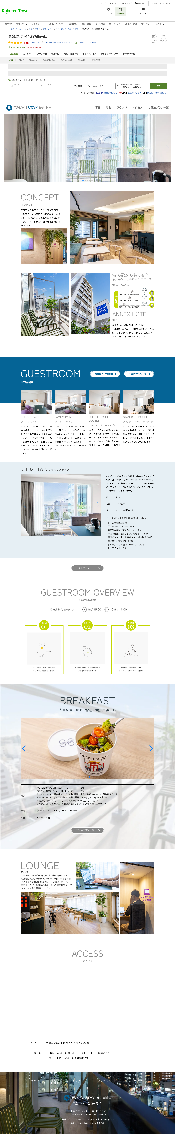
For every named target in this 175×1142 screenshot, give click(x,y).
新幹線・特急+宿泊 (153, 93)
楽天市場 (153, 3)
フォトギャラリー (85, 568)
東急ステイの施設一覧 (85, 1103)
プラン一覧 (42, 54)
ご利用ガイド (113, 3)
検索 (158, 86)
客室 (97, 107)
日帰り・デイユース (37, 80)
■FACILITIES (66, 60)
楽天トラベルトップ (18, 29)
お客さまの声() (109, 54)
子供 (100, 86)
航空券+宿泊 (105, 93)
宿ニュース (28, 54)
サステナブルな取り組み (87, 43)
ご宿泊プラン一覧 (158, 107)
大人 (93, 86)
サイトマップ (126, 3)
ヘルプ (103, 3)
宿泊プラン (17, 80)
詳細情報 (96, 60)
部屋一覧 (55, 54)
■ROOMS (33, 60)
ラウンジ (122, 107)
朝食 (108, 107)
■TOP (21, 60)
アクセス (137, 107)
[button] (7, 148)
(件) (34, 42)
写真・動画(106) (71, 54)
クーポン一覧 (129, 54)
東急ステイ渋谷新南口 (28, 36)
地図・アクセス (89, 54)
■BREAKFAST (49, 60)
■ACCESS (82, 60)
